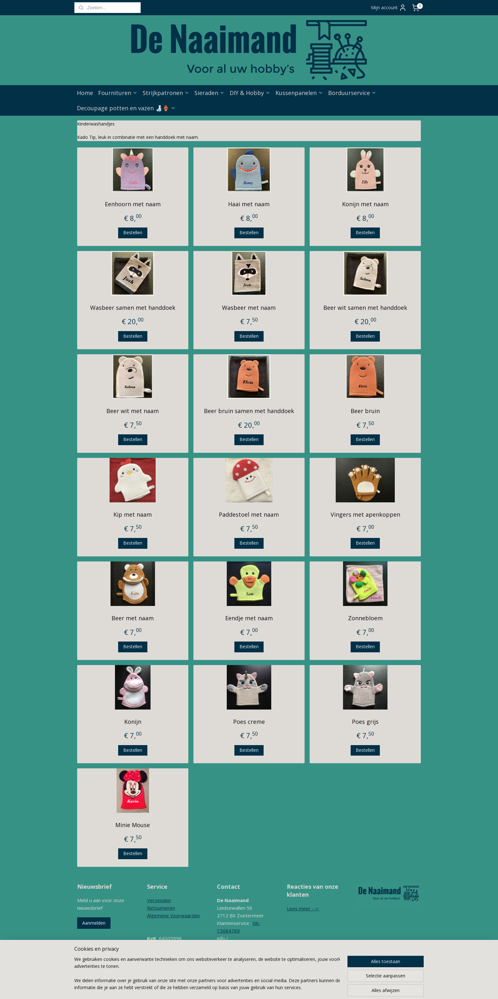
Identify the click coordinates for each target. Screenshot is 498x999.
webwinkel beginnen (286, 987)
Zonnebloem (365, 618)
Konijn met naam (365, 204)
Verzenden (159, 900)
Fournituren (118, 93)
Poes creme (249, 721)
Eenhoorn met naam (133, 204)
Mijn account (389, 7)
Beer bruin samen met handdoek (249, 411)
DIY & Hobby (250, 93)
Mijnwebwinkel (341, 987)
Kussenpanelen (299, 93)
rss (261, 987)
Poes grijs (365, 721)
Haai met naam (249, 204)
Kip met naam (132, 514)
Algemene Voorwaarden (173, 915)
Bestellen (132, 232)
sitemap (248, 987)
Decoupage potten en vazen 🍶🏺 (126, 108)
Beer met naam (132, 618)
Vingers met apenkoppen (365, 514)
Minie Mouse (132, 825)
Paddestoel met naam (249, 514)
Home (85, 93)
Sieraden (209, 93)
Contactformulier (235, 961)
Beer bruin (365, 411)
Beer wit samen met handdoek (365, 307)
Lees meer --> (303, 908)
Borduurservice (352, 93)
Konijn (132, 721)
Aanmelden (93, 923)
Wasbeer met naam (249, 307)
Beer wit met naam (132, 411)
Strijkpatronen (166, 93)
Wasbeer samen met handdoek (132, 307)
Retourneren (161, 908)
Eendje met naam (249, 618)
